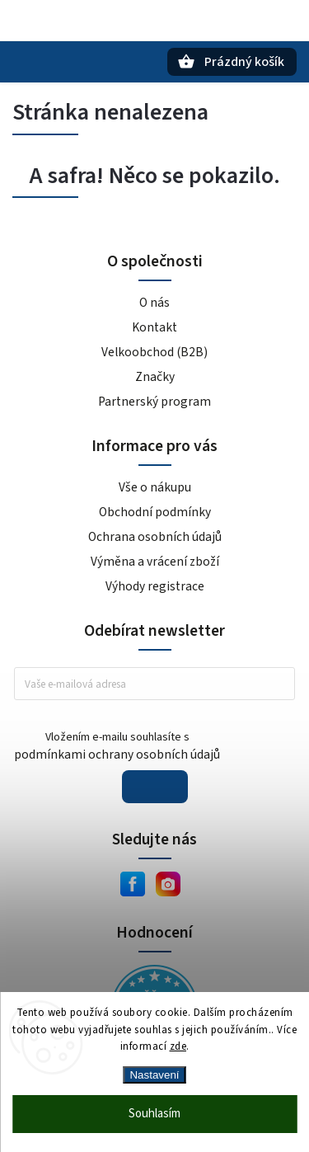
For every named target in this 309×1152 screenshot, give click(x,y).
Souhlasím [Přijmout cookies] (154, 1113)
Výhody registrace (154, 586)
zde (178, 1046)
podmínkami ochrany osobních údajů (117, 754)
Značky (155, 377)
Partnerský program (154, 402)
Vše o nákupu (155, 487)
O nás (154, 303)
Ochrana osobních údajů (155, 537)
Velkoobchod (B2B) (154, 352)
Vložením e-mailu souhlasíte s (117, 746)
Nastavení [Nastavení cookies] (154, 1075)
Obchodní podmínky (155, 512)
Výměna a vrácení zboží (155, 561)
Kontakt (154, 327)
